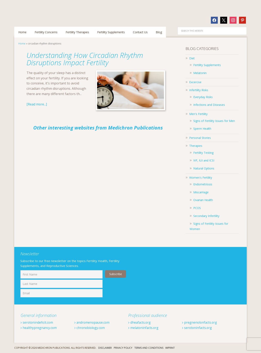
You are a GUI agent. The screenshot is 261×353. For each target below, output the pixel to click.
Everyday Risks (203, 97)
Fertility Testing (203, 153)
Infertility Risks (198, 90)
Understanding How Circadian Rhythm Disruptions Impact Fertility (87, 59)
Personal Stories (200, 138)
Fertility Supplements (207, 65)
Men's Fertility (198, 114)
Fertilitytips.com (40, 11)
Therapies (195, 146)
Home (21, 43)
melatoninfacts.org (143, 327)
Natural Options (203, 168)
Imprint (170, 348)
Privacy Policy (123, 348)
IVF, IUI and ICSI (203, 160)
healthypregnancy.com (39, 327)
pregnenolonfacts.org (200, 322)
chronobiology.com (90, 327)
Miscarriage (201, 192)
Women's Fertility (200, 177)
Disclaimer (105, 348)
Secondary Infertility (206, 216)
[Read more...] (37, 104)
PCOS (197, 208)
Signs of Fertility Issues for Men (214, 121)
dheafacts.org (139, 322)
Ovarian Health (203, 200)
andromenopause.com (92, 322)
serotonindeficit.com (37, 322)
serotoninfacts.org (197, 327)
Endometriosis (202, 184)
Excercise (195, 82)
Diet (192, 58)
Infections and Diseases (209, 105)
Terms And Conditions (148, 348)
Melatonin (200, 73)
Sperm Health (202, 129)
